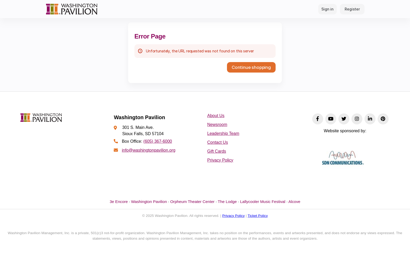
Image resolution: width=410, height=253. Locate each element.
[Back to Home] (71, 9)
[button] (251, 67)
